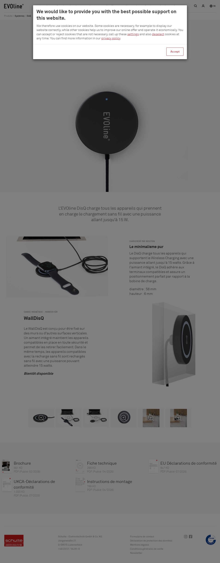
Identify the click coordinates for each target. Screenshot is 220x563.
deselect (158, 34)
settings (133, 34)
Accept (175, 51)
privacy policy (110, 38)
